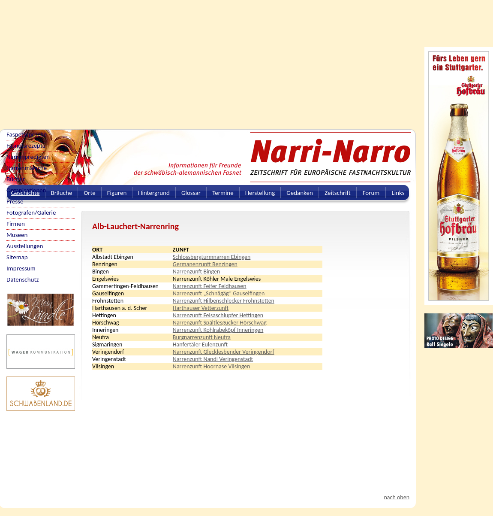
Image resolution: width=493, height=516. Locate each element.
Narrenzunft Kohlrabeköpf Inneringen (218, 330)
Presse (14, 201)
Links (397, 193)
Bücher (15, 179)
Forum (371, 193)
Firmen (15, 224)
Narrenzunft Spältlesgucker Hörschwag (220, 322)
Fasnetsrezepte (25, 145)
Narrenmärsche (26, 168)
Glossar (191, 193)
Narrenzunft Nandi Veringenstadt (213, 359)
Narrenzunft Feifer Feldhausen (209, 286)
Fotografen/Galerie (31, 212)
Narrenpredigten (28, 157)
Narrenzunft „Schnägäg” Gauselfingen (219, 293)
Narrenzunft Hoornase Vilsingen (211, 366)
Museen (16, 235)
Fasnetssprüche (26, 134)
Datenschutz (22, 279)
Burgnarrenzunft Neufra (202, 337)
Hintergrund (154, 193)
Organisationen (26, 190)
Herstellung (260, 193)
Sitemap (17, 257)
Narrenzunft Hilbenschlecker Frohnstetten (223, 300)
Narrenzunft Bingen (196, 271)
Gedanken (299, 193)
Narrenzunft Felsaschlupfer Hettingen (218, 315)
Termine (222, 193)
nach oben (396, 497)
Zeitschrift (338, 193)
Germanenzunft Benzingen (205, 264)
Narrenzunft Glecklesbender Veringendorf (223, 351)
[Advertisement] (192, 60)
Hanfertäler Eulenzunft (200, 344)
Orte (90, 193)
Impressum (21, 268)
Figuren (117, 193)
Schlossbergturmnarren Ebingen (211, 257)
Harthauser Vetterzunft (200, 308)
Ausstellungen (24, 246)
